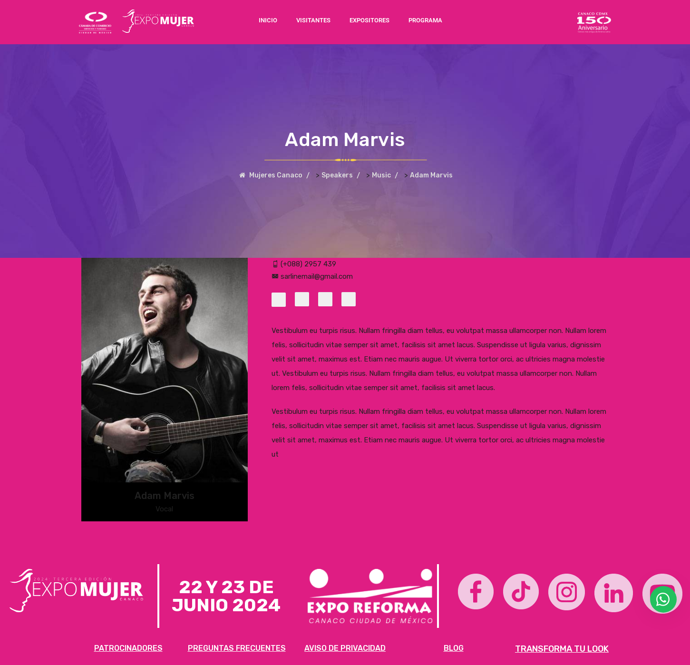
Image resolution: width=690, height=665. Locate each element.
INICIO (268, 20)
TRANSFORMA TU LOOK (562, 649)
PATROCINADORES (128, 648)
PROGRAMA (425, 20)
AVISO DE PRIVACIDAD (345, 648)
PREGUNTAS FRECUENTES (237, 648)
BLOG (454, 648)
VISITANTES (313, 20)
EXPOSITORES (369, 20)
